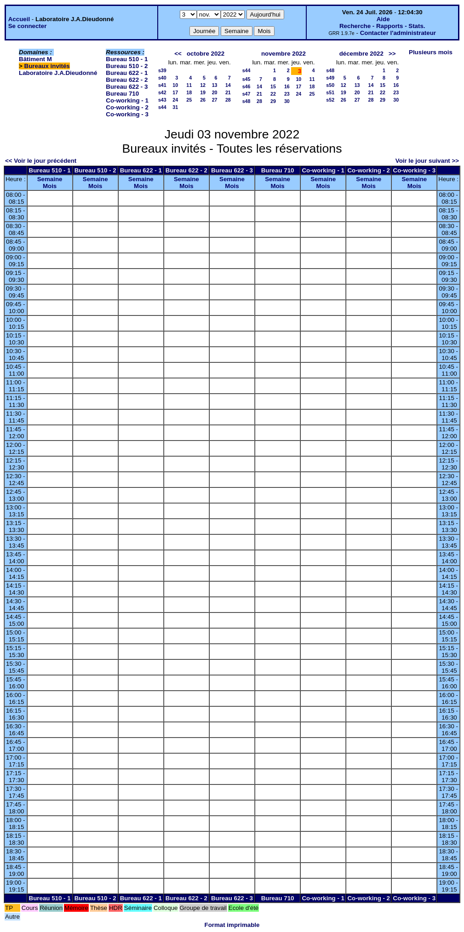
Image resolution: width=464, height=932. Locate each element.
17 (175, 92)
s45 (246, 79)
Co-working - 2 (127, 107)
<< (178, 53)
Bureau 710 (122, 93)
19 (203, 92)
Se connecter (27, 26)
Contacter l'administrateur (398, 32)
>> (392, 53)
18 (189, 92)
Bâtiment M (35, 59)
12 (203, 85)
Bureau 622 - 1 (127, 72)
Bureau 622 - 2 (127, 79)
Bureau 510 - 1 (127, 59)
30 (287, 101)
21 (228, 92)
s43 (162, 100)
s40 (162, 77)
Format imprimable (232, 924)
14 (228, 85)
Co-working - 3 (127, 114)
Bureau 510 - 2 (127, 66)
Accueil (19, 19)
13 (215, 85)
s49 (330, 77)
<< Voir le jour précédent (40, 160)
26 (203, 100)
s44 (162, 107)
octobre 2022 (205, 53)
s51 (330, 92)
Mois (50, 186)
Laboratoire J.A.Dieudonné (58, 72)
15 (273, 86)
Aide (383, 19)
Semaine (50, 179)
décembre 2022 (361, 53)
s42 (162, 92)
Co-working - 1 (127, 100)
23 (287, 94)
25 (189, 100)
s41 (162, 85)
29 (273, 101)
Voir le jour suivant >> (427, 160)
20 (215, 92)
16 (287, 86)
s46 (246, 86)
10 (175, 85)
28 (228, 100)
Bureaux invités (47, 66)
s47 (246, 94)
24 (175, 100)
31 (175, 107)
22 (273, 94)
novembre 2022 (283, 53)
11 (189, 85)
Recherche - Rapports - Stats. (382, 26)
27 (215, 100)
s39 (162, 70)
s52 (330, 100)
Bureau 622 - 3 (127, 86)
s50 (330, 85)
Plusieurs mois (431, 52)
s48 (246, 101)
